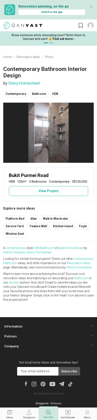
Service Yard (15, 226)
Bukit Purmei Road (70, 248)
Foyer (83, 226)
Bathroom (39, 94)
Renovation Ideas (28, 57)
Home (7, 57)
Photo (49, 57)
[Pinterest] (42, 384)
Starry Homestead (24, 83)
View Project (48, 191)
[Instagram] (33, 384)
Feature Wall (38, 226)
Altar (33, 218)
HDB (55, 94)
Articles (14, 282)
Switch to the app (51, 12)
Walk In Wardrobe (55, 218)
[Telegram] (61, 383)
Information (13, 326)
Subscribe (69, 371)
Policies (10, 336)
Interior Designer (14, 252)
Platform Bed (15, 218)
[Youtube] (52, 384)
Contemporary (16, 94)
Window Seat (15, 233)
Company (11, 346)
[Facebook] (26, 383)
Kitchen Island (63, 226)
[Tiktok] (70, 384)
